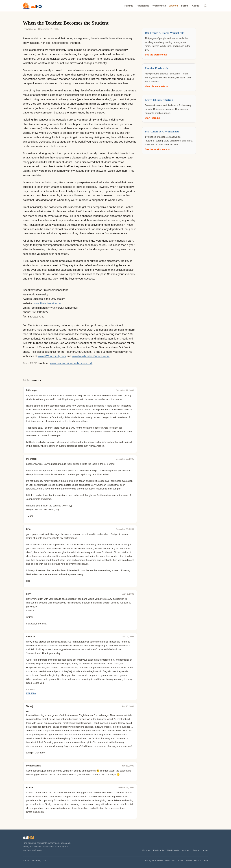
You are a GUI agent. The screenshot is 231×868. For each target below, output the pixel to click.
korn (28, 593)
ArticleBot (31, 29)
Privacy (197, 860)
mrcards (31, 636)
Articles (173, 5)
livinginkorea (33, 765)
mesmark (31, 458)
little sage (31, 390)
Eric (28, 529)
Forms (184, 5)
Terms (205, 860)
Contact (188, 860)
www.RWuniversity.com (48, 303)
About (195, 5)
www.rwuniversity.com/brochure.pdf (71, 363)
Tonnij (29, 706)
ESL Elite (31, 693)
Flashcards (143, 5)
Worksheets (159, 5)
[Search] (205, 5)
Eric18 (29, 787)
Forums (129, 5)
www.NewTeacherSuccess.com (90, 356)
